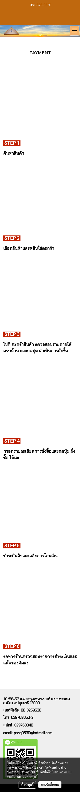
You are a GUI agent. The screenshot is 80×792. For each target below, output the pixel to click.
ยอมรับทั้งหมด (50, 785)
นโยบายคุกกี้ (30, 777)
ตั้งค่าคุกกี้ (27, 785)
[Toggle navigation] (74, 31)
